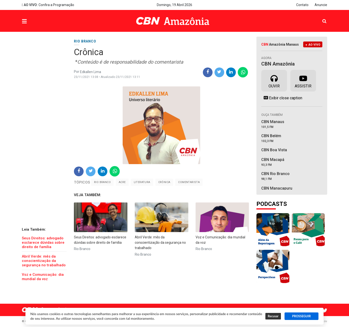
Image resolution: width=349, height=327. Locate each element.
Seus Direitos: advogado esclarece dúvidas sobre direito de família (43, 242)
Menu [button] (34, 21)
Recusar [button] (273, 316)
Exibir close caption (281, 97)
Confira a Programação (48, 5)
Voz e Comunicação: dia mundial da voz (43, 276)
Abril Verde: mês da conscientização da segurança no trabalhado (44, 260)
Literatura (142, 182)
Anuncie (321, 5)
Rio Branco (102, 182)
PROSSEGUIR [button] (301, 316)
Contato (302, 5)
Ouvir (274, 80)
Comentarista (189, 182)
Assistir (303, 80)
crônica (164, 182)
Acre (122, 182)
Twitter (324, 310)
